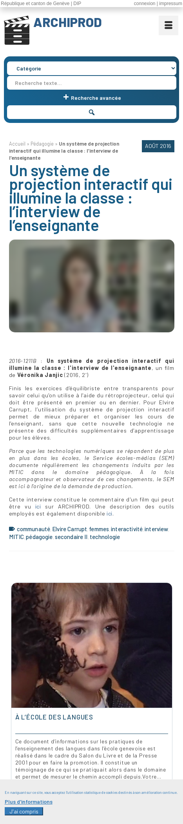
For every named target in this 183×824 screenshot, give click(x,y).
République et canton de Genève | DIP (41, 3)
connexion (145, 3)
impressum (170, 3)
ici (38, 506)
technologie (105, 536)
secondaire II (71, 536)
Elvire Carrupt (69, 528)
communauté (34, 528)
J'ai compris (23, 811)
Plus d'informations (29, 801)
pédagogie (39, 536)
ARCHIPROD (67, 22)
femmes (99, 528)
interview (156, 528)
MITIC (16, 536)
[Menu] (168, 25)
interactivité (127, 528)
